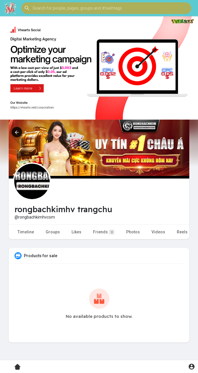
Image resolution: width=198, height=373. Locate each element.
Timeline (25, 232)
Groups (53, 232)
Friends (104, 232)
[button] (106, 8)
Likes (76, 232)
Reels (182, 232)
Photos (133, 232)
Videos (158, 232)
